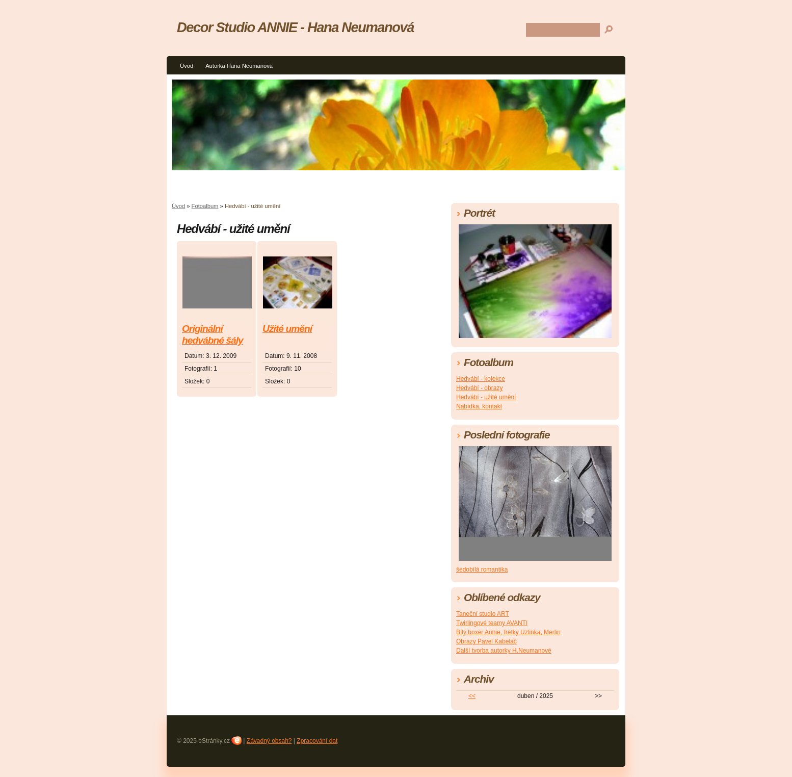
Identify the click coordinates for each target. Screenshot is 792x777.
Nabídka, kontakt (479, 406)
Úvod (186, 66)
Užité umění (287, 328)
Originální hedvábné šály (212, 334)
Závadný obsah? (269, 740)
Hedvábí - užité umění (486, 397)
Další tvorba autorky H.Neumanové (503, 650)
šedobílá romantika (482, 569)
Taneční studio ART (482, 613)
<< (472, 696)
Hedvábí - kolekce (480, 378)
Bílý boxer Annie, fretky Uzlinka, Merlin (508, 632)
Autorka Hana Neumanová (239, 66)
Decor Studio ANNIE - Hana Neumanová (295, 27)
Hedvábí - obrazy (479, 388)
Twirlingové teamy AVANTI (491, 623)
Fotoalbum (205, 206)
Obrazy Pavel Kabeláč (486, 641)
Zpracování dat (317, 740)
